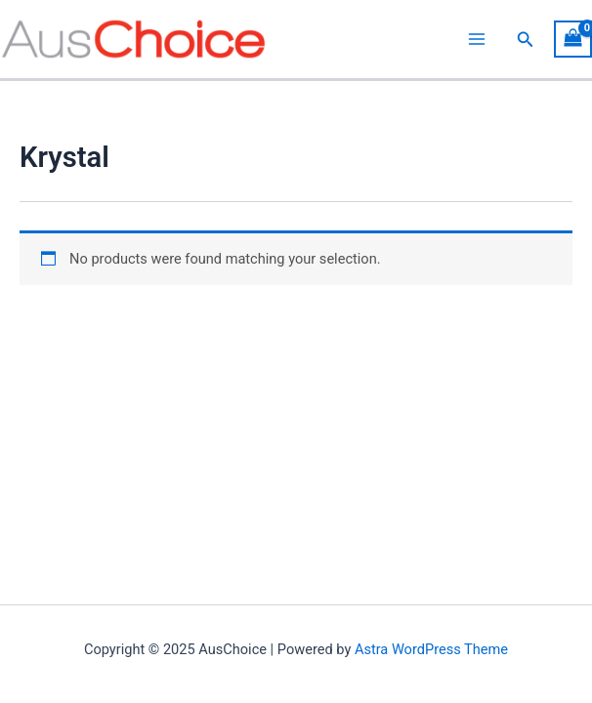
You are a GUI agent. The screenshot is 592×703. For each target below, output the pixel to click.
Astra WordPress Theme (431, 649)
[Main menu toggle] (476, 39)
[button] (525, 39)
